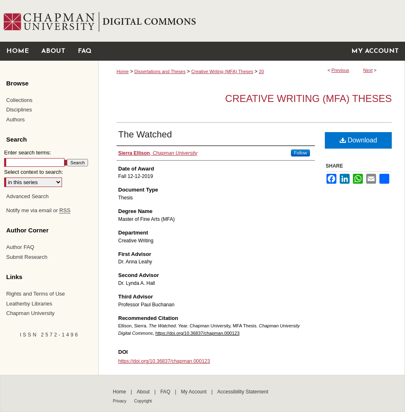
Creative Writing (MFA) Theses (222, 71)
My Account (194, 392)
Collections (19, 100)
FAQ (166, 392)
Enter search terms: (27, 152)
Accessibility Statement (242, 392)
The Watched (145, 134)
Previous (340, 70)
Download (358, 140)
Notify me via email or (38, 210)
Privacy (120, 401)
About (144, 392)
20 (261, 71)
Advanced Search (27, 196)
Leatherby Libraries (29, 304)
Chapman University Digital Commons (251, 21)
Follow (300, 152)
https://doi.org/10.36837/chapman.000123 (197, 333)
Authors (15, 119)
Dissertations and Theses (160, 71)
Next (368, 70)
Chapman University (30, 313)
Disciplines (19, 110)
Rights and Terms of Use (35, 294)
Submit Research (27, 257)
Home (123, 71)
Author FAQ (20, 247)
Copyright (143, 401)
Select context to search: (33, 172)
